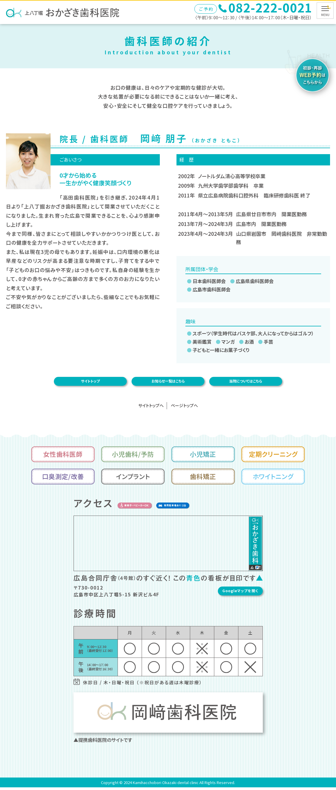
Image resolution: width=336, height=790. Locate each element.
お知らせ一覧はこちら (168, 382)
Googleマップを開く (262, 593)
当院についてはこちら (246, 382)
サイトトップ (90, 382)
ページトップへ (184, 408)
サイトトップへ (151, 408)
